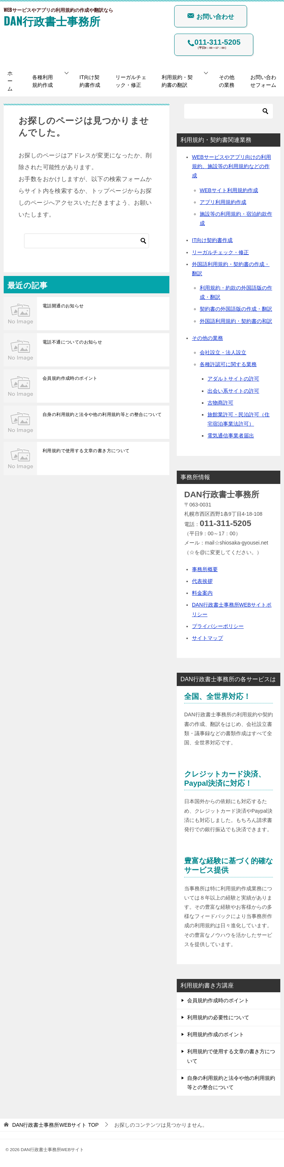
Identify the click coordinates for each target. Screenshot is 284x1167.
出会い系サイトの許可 (233, 391)
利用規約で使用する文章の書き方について (86, 450)
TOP (55, 1125)
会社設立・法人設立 (223, 352)
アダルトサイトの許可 (233, 379)
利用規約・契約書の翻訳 (177, 81)
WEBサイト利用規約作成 (229, 190)
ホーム (10, 81)
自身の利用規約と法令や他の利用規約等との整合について (102, 414)
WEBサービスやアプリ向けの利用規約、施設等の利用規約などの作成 (231, 166)
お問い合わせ (210, 16)
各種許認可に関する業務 (228, 364)
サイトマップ (207, 638)
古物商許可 (220, 403)
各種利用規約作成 (42, 81)
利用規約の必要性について (218, 1017)
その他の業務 (226, 81)
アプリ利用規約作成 (223, 202)
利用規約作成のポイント (215, 1034)
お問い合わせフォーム (263, 81)
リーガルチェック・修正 (130, 81)
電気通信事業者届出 (230, 436)
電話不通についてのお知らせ (72, 342)
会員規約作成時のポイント (70, 378)
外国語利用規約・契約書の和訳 (236, 321)
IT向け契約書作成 (90, 81)
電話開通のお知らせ (63, 305)
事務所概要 (205, 569)
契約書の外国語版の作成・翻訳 (236, 309)
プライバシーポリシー (218, 626)
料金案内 (202, 593)
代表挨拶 (202, 581)
